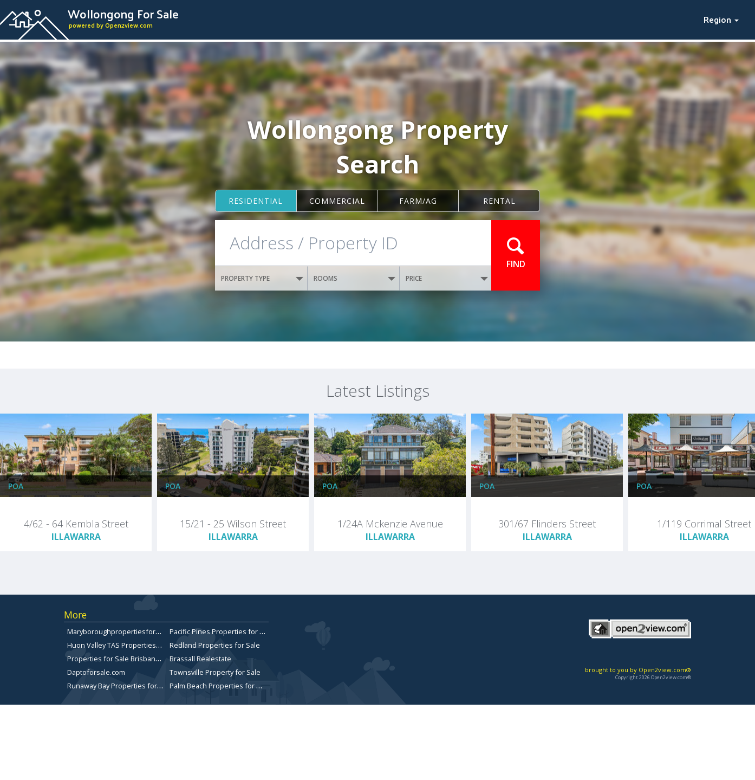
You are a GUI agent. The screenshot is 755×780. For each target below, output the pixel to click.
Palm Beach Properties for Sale (220, 686)
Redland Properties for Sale (215, 645)
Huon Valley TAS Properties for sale (125, 645)
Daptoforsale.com (96, 672)
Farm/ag (418, 201)
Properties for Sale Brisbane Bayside (127, 658)
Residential (256, 201)
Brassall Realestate (200, 658)
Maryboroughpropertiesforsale (118, 631)
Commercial (337, 201)
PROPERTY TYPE (262, 278)
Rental (499, 201)
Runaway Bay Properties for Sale (120, 686)
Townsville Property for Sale (215, 672)
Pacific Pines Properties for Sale (222, 631)
